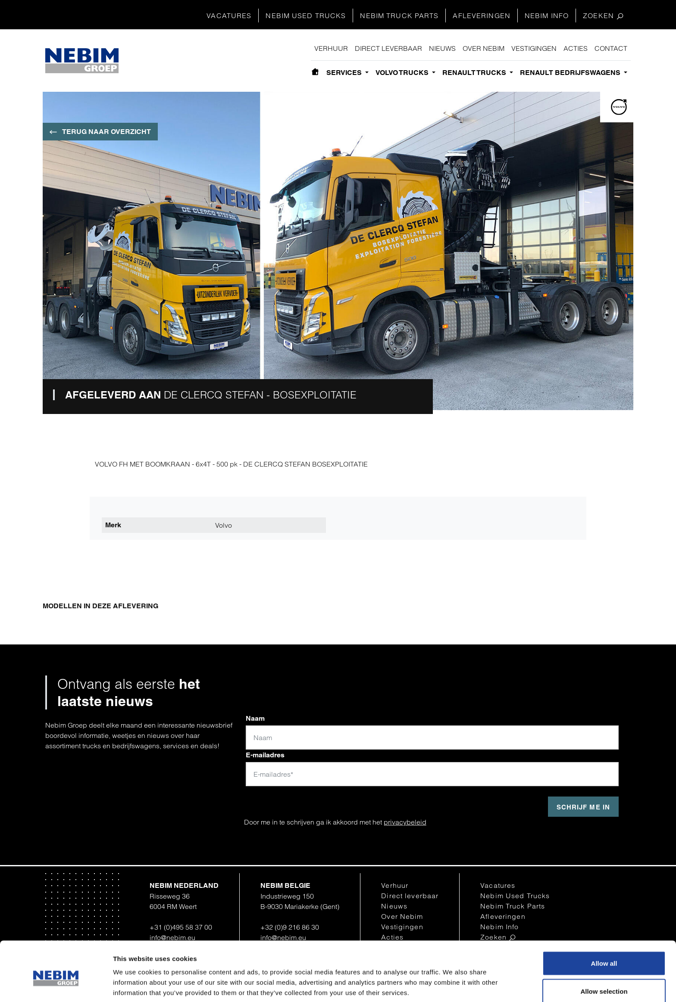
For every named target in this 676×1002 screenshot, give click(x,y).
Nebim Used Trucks (306, 15)
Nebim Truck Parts (399, 15)
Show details (449, 979)
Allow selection (603, 951)
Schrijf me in (583, 807)
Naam (255, 718)
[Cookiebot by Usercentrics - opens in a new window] (56, 985)
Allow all (604, 922)
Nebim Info (547, 15)
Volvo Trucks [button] (403, 72)
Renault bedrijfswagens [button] (571, 72)
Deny (604, 979)
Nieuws (442, 48)
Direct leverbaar (388, 48)
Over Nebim (483, 48)
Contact (611, 48)
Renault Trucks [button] (475, 72)
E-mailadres (265, 755)
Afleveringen (481, 15)
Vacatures (229, 15)
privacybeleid (405, 822)
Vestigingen (534, 48)
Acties (575, 48)
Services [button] (344, 72)
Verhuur (331, 48)
